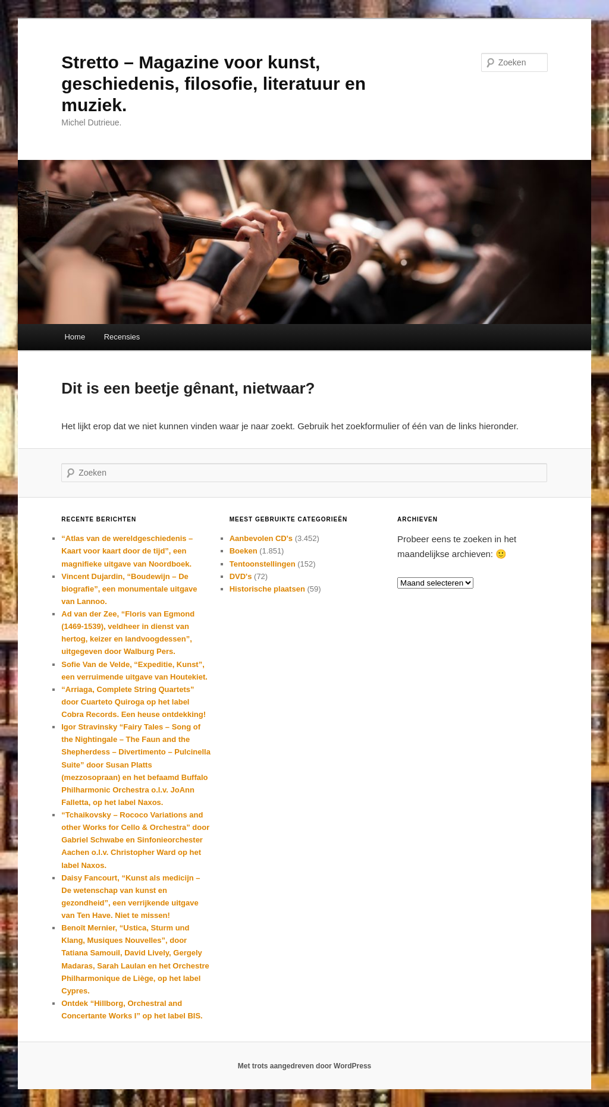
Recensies (122, 336)
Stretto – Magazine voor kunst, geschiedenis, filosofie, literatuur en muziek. (213, 83)
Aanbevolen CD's (261, 538)
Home (74, 336)
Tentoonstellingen (263, 563)
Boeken (244, 550)
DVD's (241, 576)
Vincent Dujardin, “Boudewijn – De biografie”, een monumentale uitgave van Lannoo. (129, 589)
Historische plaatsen (267, 588)
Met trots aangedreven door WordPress (305, 1066)
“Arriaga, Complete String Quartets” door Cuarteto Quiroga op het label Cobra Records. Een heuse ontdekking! (133, 702)
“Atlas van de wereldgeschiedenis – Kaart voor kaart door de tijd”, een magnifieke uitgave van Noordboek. (127, 551)
